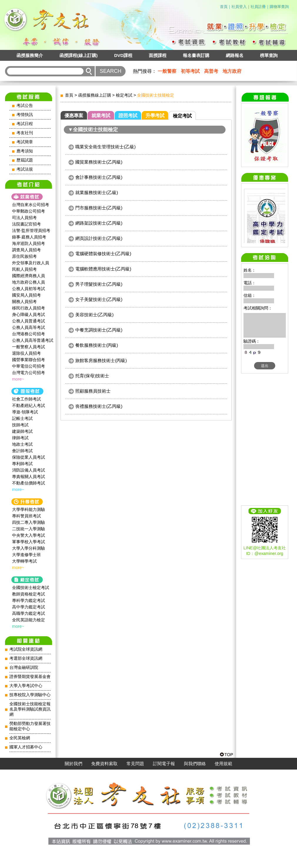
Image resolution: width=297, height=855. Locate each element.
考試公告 (24, 105)
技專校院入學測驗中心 (30, 695)
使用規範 (223, 763)
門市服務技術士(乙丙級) (98, 207)
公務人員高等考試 (28, 327)
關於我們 (73, 763)
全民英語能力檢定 (28, 619)
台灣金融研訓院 (23, 667)
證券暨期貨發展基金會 (30, 676)
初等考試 (190, 71)
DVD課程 (123, 55)
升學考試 (155, 115)
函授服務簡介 (29, 55)
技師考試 (20, 425)
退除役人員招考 (26, 353)
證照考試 (128, 115)
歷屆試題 (24, 160)
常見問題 (135, 763)
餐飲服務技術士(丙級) (96, 345)
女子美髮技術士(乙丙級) (98, 299)
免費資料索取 (104, 763)
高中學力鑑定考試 (28, 607)
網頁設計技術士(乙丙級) (98, 238)
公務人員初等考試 (28, 288)
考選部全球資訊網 (25, 658)
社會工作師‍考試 (26, 399)
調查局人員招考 (26, 250)
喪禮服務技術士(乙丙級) (98, 406)
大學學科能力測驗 (28, 509)
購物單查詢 (279, 6)
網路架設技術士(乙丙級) (98, 223)
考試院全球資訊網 (25, 649)
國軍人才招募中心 (25, 747)
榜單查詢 (269, 55)
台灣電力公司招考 (28, 372)
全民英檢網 (19, 738)
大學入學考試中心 (25, 686)
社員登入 (239, 6)
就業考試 (100, 115)
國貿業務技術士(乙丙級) (98, 161)
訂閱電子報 (164, 763)
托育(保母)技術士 (92, 375)
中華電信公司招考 (28, 366)
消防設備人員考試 (28, 470)
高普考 (211, 71)
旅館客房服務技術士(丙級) (101, 360)
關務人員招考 (24, 301)
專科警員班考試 (26, 516)
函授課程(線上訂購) (78, 55)
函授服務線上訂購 (94, 95)
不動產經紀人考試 (28, 405)
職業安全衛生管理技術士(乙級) (105, 146)
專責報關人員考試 (28, 476)
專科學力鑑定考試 (28, 600)
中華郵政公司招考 (28, 211)
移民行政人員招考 (28, 308)
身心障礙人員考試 (28, 314)
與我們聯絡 (195, 763)
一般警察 (167, 71)
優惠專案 (73, 115)
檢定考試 (124, 95)
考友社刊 (24, 133)
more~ (18, 379)
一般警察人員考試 (28, 346)
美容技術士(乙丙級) (94, 314)
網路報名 (234, 55)
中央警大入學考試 (28, 535)
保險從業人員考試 (28, 457)
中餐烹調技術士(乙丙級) (98, 329)
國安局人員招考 (26, 295)
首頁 (224, 6)
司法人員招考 (24, 217)
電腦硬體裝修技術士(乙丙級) (103, 253)
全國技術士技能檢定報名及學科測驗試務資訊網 (30, 709)
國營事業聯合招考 (28, 359)
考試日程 (24, 124)
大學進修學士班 (26, 554)
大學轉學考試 (24, 561)
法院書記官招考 (26, 224)
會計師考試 (22, 450)
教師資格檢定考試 (28, 594)
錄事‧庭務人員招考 (29, 237)
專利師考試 (22, 463)
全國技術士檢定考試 (30, 587)
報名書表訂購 (196, 55)
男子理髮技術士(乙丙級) (98, 284)
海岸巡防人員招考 (28, 243)
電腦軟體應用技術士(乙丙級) (103, 268)
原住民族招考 (24, 256)
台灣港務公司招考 (28, 333)
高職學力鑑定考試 (28, 613)
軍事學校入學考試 (28, 541)
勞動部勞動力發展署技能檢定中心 (30, 726)
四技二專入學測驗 (28, 522)
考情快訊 (24, 114)
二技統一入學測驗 (28, 528)
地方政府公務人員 (28, 282)
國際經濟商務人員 (28, 275)
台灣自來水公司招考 (30, 204)
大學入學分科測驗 (28, 548)
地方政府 (232, 71)
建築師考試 (22, 431)
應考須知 (24, 151)
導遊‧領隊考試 (25, 412)
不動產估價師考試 (28, 483)
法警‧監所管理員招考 (31, 230)
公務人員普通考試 (28, 321)
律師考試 (20, 437)
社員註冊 (258, 6)
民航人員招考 (24, 269)
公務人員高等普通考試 (32, 340)
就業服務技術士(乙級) (96, 192)
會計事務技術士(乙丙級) (98, 177)
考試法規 (24, 169)
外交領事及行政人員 (30, 262)
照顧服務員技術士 (93, 390)
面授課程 (157, 55)
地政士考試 (22, 444)
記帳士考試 (22, 418)
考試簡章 (24, 142)
